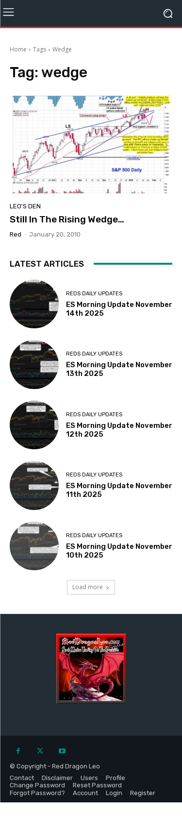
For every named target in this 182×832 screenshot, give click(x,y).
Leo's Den (25, 206)
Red (15, 234)
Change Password (37, 785)
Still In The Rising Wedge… (67, 219)
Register (142, 793)
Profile (115, 777)
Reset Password (97, 785)
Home (18, 49)
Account (85, 793)
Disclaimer (57, 777)
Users (89, 777)
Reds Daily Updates (94, 293)
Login (114, 793)
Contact (22, 777)
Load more (91, 587)
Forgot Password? (37, 793)
